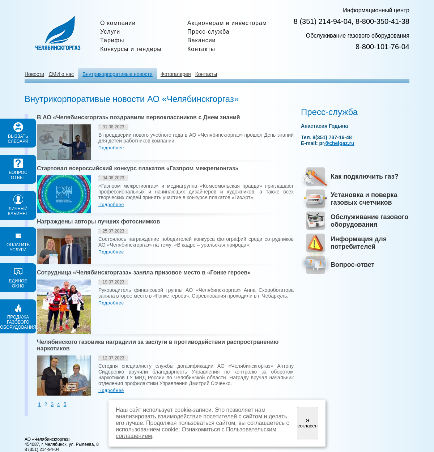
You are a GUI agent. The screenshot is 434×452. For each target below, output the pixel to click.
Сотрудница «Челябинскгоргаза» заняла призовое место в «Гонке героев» (144, 272)
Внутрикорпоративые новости (117, 74)
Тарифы (112, 40)
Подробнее (111, 147)
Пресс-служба (208, 32)
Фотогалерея (176, 74)
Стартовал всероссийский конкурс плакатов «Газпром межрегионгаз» (137, 168)
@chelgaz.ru (339, 143)
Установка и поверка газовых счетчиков (364, 198)
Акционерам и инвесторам (227, 23)
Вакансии (201, 40)
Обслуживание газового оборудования (369, 220)
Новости (34, 74)
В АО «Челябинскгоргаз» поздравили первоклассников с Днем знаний (138, 117)
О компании (118, 23)
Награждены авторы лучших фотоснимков (98, 221)
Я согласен (308, 423)
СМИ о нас (61, 74)
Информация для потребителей (359, 242)
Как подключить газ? (365, 176)
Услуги (110, 32)
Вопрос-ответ (352, 264)
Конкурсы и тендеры (131, 49)
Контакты (201, 49)
